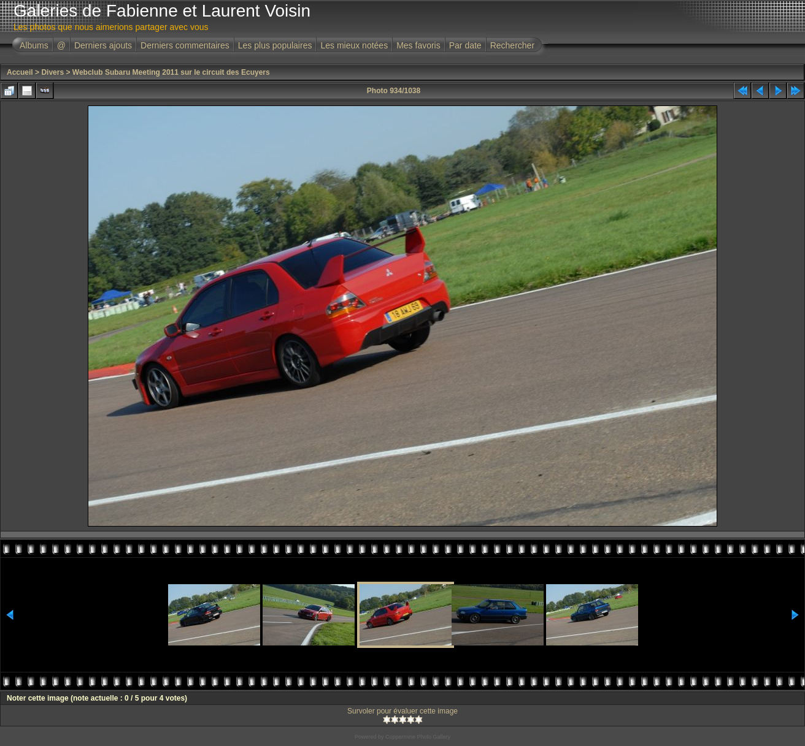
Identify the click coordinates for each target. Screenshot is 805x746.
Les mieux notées (354, 45)
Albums (34, 45)
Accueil (20, 72)
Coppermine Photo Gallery (417, 737)
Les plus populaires (275, 45)
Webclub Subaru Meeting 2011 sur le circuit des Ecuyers (171, 72)
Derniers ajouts (103, 45)
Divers (52, 72)
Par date (465, 45)
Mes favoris (418, 45)
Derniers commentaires (185, 45)
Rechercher (512, 45)
